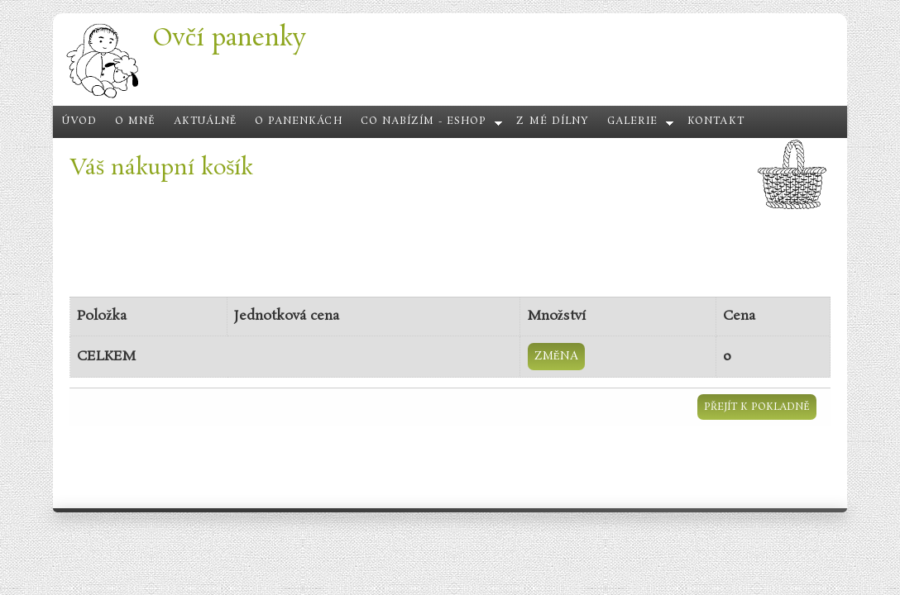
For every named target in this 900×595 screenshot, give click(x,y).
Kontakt (715, 121)
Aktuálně (205, 121)
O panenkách (298, 121)
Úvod (79, 121)
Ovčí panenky (229, 38)
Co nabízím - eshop (424, 121)
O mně (135, 121)
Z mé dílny (552, 121)
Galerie (632, 121)
